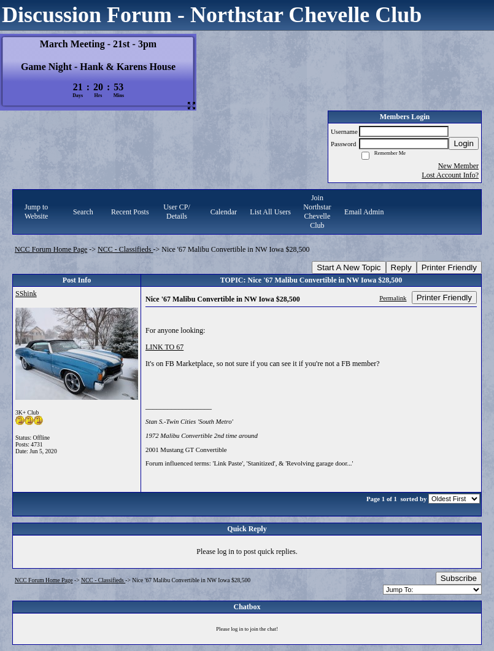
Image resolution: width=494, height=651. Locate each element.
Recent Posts (130, 212)
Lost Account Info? (450, 175)
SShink (26, 293)
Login (463, 143)
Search (83, 212)
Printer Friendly (449, 267)
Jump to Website (36, 211)
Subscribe (459, 578)
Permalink (392, 298)
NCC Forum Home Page (51, 249)
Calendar (223, 212)
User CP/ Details (176, 211)
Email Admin (364, 212)
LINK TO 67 (164, 347)
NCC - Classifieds (125, 249)
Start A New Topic (348, 267)
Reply (401, 267)
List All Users (270, 212)
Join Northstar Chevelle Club (317, 211)
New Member (458, 166)
